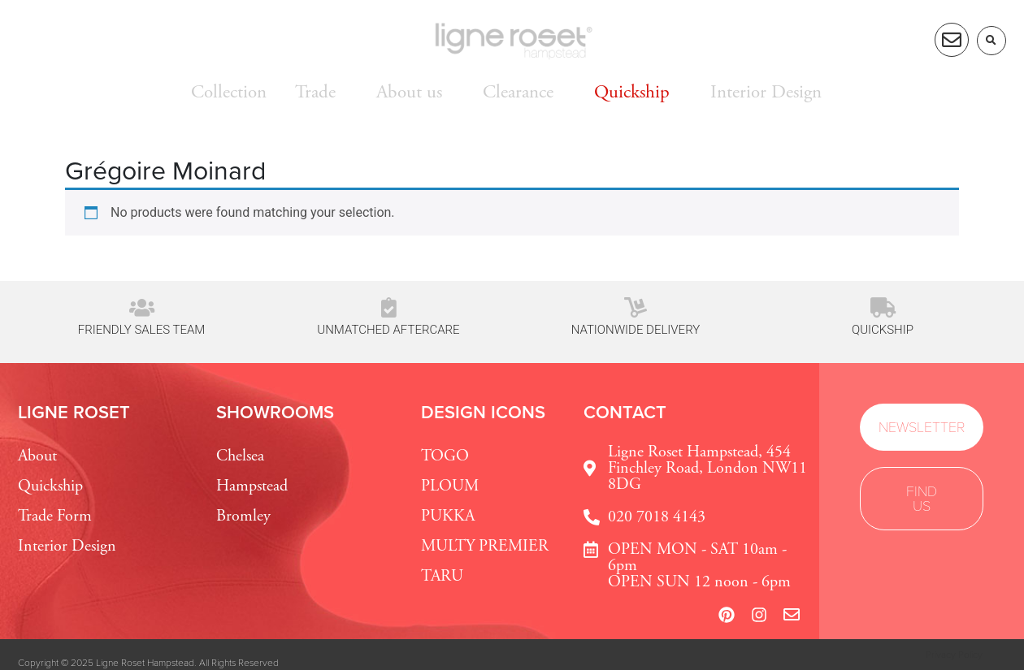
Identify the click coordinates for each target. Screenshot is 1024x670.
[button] (991, 40)
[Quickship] (883, 307)
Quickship (882, 329)
